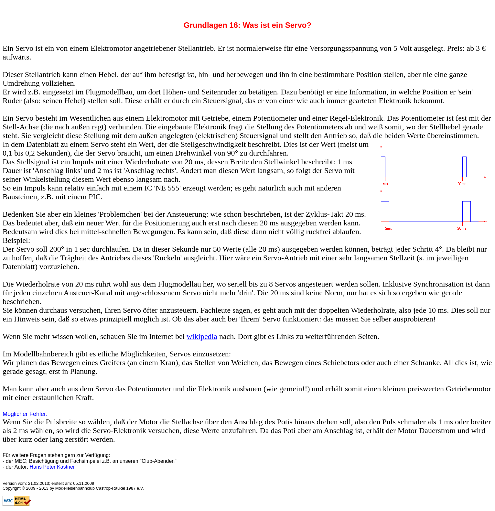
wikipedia (202, 336)
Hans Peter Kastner (52, 467)
